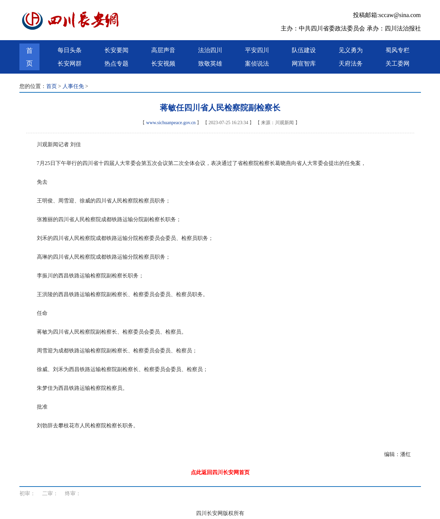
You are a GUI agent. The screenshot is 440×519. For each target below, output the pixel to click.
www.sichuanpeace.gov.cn (171, 122)
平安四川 (257, 50)
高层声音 (163, 50)
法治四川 (210, 50)
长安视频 (163, 63)
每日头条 (70, 50)
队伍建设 (304, 50)
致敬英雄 (210, 63)
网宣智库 (304, 63)
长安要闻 (116, 50)
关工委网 (397, 63)
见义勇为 (351, 50)
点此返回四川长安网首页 (220, 472)
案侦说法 (257, 63)
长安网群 (70, 63)
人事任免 (73, 86)
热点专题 (116, 63)
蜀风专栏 (397, 50)
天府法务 (351, 63)
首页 (29, 57)
